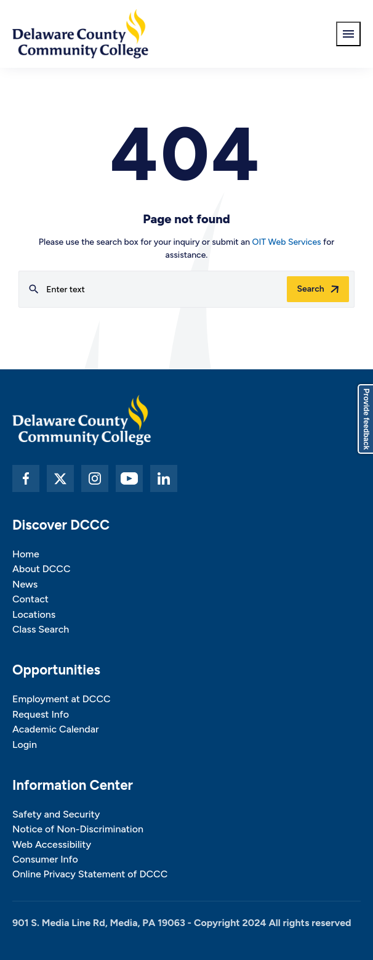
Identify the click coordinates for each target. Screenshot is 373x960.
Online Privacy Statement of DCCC (89, 874)
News (25, 584)
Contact (30, 599)
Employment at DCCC (61, 699)
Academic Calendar (55, 729)
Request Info (40, 714)
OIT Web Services (286, 242)
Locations (33, 614)
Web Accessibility (51, 844)
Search (310, 289)
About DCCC (41, 569)
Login (24, 744)
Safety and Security (56, 814)
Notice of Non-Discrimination (77, 829)
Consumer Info (45, 859)
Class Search (40, 629)
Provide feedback (366, 418)
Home (25, 554)
